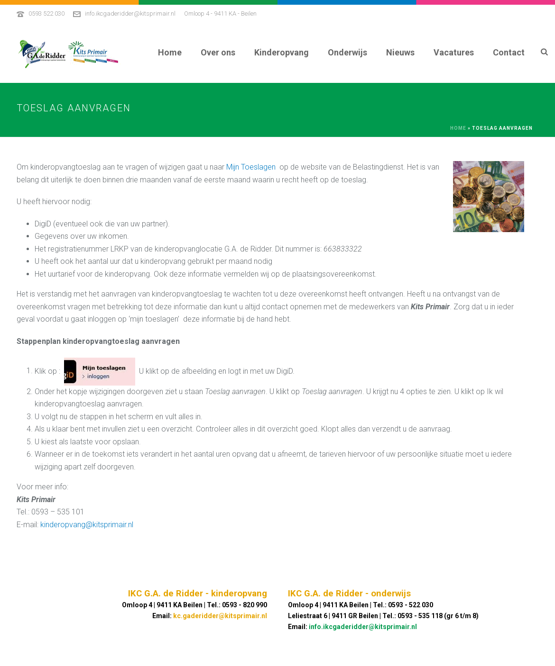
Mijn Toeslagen (251, 166)
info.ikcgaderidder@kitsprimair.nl (130, 13)
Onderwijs (347, 52)
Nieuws (400, 52)
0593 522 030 (46, 13)
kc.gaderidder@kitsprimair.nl (220, 616)
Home (170, 52)
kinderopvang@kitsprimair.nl (86, 524)
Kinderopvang (281, 52)
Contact (509, 52)
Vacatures (454, 52)
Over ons (218, 52)
